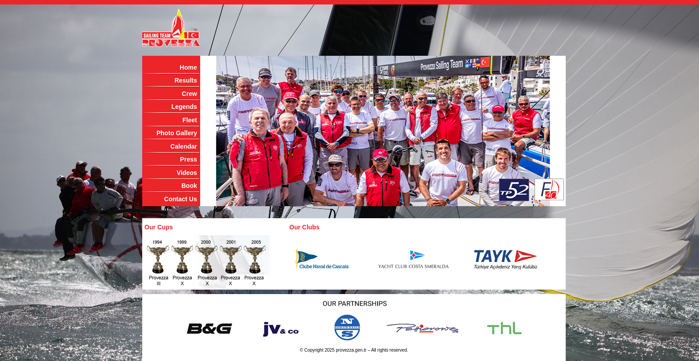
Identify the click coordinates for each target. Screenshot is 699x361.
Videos (187, 172)
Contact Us (180, 199)
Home (188, 67)
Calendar (183, 146)
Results (185, 80)
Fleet (189, 120)
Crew (189, 93)
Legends (184, 106)
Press (188, 159)
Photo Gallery (176, 133)
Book (189, 185)
